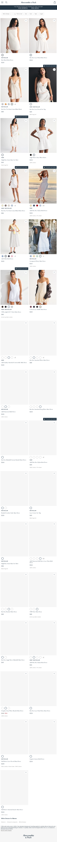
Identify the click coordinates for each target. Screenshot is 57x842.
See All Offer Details (6, 830)
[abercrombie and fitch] (28, 2)
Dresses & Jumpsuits (12, 822)
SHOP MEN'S (35, 8)
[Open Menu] (2, 2)
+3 (15, 104)
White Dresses (22, 822)
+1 (43, 256)
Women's (3, 822)
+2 (15, 256)
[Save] (26, 20)
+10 (43, 205)
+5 (15, 205)
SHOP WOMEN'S (23, 8)
